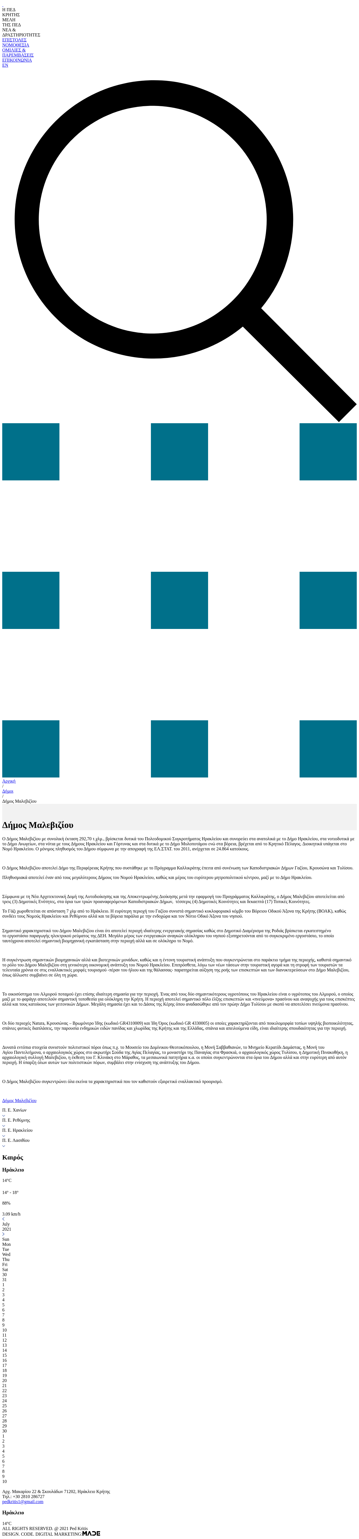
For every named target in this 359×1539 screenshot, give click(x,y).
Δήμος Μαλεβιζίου (19, 801)
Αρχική (8, 781)
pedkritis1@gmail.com (22, 1501)
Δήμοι (7, 791)
